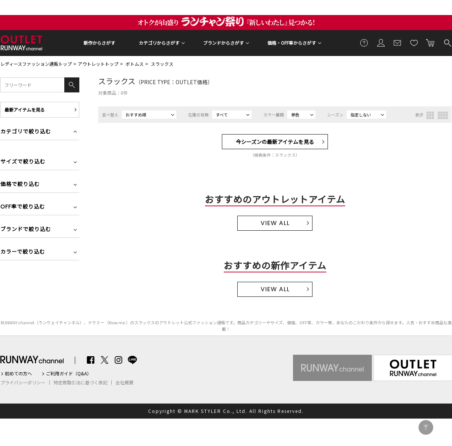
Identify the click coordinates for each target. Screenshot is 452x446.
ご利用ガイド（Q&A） (68, 373)
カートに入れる (430, 42)
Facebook (90, 359)
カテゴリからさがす (159, 42)
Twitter (104, 359)
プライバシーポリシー (23, 382)
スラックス (162, 63)
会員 (380, 42)
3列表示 (430, 115)
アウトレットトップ (98, 63)
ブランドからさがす (223, 42)
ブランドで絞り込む (25, 230)
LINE (132, 359)
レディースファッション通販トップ (36, 63)
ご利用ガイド (364, 42)
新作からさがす (99, 42)
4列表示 (443, 115)
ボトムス (135, 63)
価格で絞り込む (20, 184)
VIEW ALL (275, 223)
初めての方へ (18, 373)
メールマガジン (397, 42)
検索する (447, 42)
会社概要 (124, 382)
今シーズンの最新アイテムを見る (275, 141)
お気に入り (414, 42)
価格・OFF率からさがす (291, 42)
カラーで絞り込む (22, 252)
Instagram (118, 359)
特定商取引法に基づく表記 (80, 382)
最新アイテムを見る (25, 109)
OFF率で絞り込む (22, 207)
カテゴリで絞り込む (25, 132)
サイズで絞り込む (23, 162)
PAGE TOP (426, 427)
